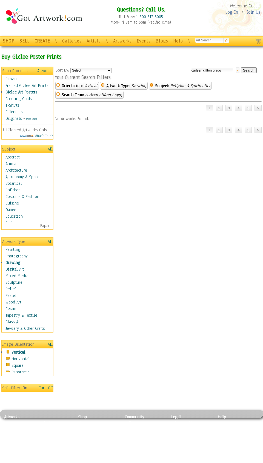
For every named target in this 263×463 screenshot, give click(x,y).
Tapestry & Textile (21, 315)
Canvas (11, 79)
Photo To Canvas (92, 423)
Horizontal (21, 359)
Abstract (12, 157)
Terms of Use (182, 429)
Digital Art (14, 269)
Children (13, 190)
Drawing (12, 262)
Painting (13, 249)
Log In (231, 12)
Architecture (16, 170)
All (50, 149)
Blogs (162, 41)
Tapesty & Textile (55, 447)
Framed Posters (91, 429)
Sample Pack (229, 429)
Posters (84, 435)
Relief (10, 289)
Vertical (18, 352)
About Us (226, 435)
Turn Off (46, 388)
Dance (10, 209)
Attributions (180, 435)
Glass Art (13, 322)
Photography (16, 256)
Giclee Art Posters (21, 92)
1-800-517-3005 (149, 16)
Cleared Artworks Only (27, 130)
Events (144, 41)
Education (14, 216)
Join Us (253, 12)
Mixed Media (16, 276)
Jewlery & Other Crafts (25, 328)
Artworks (122, 41)
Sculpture (13, 282)
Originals (13, 118)
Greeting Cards (18, 98)
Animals (12, 163)
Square (18, 365)
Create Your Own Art (95, 460)
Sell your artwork (140, 447)
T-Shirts (12, 105)
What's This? (36, 135)
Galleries (72, 41)
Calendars (14, 112)
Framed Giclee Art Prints (26, 85)
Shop (82, 417)
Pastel (10, 295)
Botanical (13, 183)
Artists (94, 41)
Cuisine (12, 203)
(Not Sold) (31, 119)
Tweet (223, 460)
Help (178, 41)
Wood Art (13, 302)
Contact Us (227, 423)
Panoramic (21, 372)
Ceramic (12, 308)
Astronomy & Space (22, 177)
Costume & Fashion (22, 196)
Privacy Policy (183, 423)
